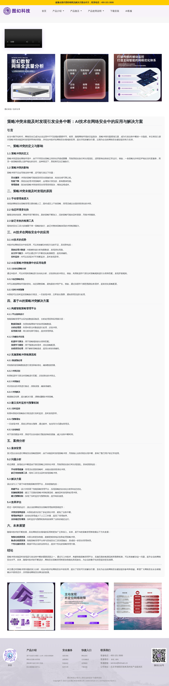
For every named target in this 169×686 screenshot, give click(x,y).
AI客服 (128, 11)
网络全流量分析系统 (34, 659)
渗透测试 (72, 659)
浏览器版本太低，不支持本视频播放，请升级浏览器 (23, 38)
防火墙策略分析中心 (34, 667)
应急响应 (72, 663)
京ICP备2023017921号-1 (107, 681)
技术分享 (16, 109)
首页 (44, 11)
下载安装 (114, 11)
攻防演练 (72, 655)
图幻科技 (8, 109)
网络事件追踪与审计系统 (36, 663)
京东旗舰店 (90, 659)
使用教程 (89, 663)
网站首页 (89, 655)
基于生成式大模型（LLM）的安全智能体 (43, 655)
